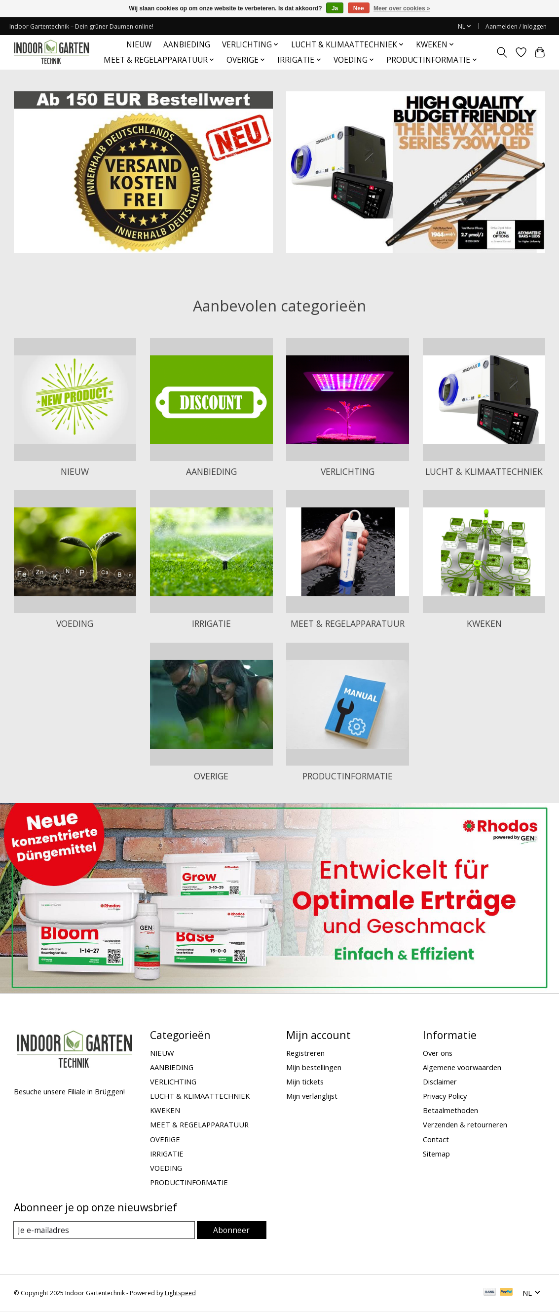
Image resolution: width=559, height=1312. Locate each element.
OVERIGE (211, 776)
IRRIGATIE (211, 623)
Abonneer (232, 1230)
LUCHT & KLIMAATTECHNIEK (484, 471)
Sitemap (436, 1153)
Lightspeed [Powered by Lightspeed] (180, 1293)
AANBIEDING (186, 44)
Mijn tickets (305, 1081)
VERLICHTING (347, 471)
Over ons (437, 1053)
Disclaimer (440, 1081)
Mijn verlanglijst (311, 1096)
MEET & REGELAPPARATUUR (348, 623)
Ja (335, 8)
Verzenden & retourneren (465, 1124)
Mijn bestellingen (313, 1067)
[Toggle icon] (501, 52)
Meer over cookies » (401, 8)
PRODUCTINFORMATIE (347, 776)
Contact (436, 1139)
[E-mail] (105, 1230)
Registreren (305, 1053)
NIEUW (138, 44)
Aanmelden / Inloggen (516, 26)
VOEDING (74, 623)
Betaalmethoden (450, 1110)
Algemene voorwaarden (462, 1067)
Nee (358, 8)
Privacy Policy (445, 1096)
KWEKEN (484, 623)
